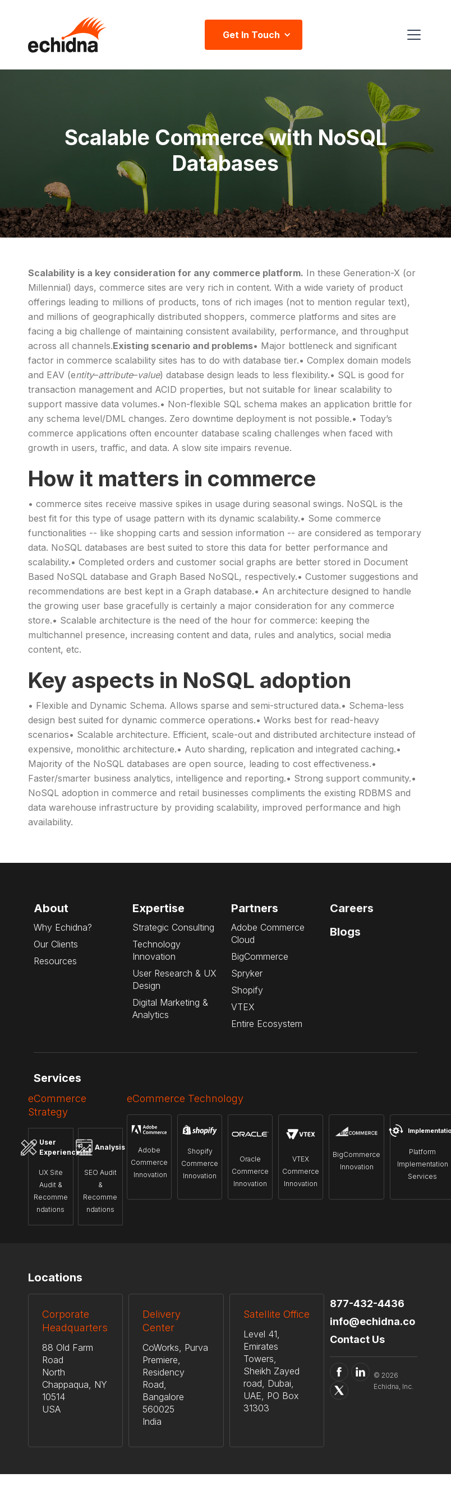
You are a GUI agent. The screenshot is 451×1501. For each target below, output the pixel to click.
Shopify (247, 990)
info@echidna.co (372, 1321)
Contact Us (357, 1339)
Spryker (247, 973)
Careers (352, 908)
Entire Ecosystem (266, 1023)
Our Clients (56, 944)
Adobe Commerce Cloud (268, 933)
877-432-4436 (367, 1303)
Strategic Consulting (173, 927)
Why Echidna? (63, 927)
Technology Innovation (156, 950)
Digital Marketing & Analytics (170, 1008)
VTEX (243, 1006)
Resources (55, 960)
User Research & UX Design (174, 979)
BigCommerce (259, 956)
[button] (412, 34)
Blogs (345, 931)
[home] (67, 35)
